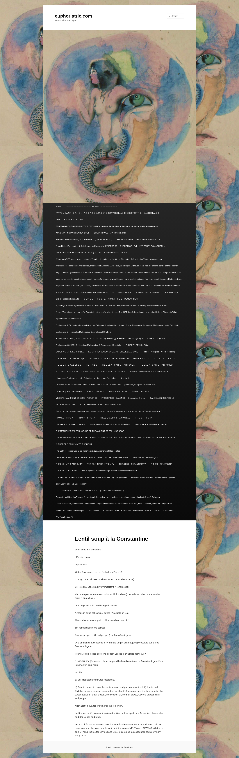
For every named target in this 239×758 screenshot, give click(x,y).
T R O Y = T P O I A (86, 418)
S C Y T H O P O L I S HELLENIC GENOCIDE (100, 404)
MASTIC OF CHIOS (96, 391)
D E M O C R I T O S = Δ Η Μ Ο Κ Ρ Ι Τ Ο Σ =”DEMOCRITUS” (111, 299)
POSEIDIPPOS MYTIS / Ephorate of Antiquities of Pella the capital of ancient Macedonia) (107, 226)
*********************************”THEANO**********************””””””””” (94, 206)
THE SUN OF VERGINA (161, 464)
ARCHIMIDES (124, 292)
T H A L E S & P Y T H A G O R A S (115, 418)
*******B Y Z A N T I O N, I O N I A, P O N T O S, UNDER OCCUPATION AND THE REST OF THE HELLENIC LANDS (107, 213)
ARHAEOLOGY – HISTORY (148, 292)
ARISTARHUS (171, 292)
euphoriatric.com (73, 15)
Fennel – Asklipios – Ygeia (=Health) (159, 352)
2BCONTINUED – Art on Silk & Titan (110, 233)
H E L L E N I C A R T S (164, 358)
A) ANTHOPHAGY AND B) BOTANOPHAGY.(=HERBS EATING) (84, 239)
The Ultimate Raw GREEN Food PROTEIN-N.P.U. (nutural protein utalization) (90, 490)
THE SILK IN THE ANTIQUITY (146, 457)
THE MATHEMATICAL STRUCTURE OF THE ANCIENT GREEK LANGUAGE (90, 431)
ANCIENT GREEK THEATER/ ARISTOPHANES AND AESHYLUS (85, 292)
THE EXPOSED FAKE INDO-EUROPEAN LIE (110, 424)
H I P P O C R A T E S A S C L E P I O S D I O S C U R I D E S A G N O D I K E (90, 371)
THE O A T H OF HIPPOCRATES (70, 424)
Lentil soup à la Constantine (69, 391)
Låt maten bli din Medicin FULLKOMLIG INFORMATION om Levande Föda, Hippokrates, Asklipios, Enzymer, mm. (106, 385)
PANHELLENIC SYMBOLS (162, 398)
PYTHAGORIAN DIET (65, 404)
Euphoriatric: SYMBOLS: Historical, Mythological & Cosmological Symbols (88, 345)
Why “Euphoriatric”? (64, 517)
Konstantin (125, 378)
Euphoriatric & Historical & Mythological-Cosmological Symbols (83, 332)
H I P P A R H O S (141, 358)
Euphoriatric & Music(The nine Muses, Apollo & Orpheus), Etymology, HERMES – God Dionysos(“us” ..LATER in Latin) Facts (110, 338)
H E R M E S (91, 365)
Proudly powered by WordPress (119, 747)
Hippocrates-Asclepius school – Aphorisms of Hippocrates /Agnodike (86, 378)
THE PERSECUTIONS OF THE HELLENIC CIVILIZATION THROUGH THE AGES (92, 457)
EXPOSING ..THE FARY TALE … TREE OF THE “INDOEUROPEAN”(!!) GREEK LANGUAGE (97, 352)
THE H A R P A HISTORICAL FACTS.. (151, 424)
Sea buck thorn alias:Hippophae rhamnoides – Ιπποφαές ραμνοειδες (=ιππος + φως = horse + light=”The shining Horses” (109, 411)
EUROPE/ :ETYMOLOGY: (137, 345)
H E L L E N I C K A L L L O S (68, 365)
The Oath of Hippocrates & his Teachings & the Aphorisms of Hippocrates (88, 451)
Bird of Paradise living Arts (67, 299)
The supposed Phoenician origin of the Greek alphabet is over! (109, 471)
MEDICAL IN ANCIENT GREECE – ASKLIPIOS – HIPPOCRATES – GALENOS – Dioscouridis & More (100, 398)
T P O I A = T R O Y (64, 418)
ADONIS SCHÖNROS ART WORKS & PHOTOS (138, 239)
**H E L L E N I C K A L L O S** (69, 219)
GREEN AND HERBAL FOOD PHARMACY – (108, 358)
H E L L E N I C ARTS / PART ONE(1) (118, 365)
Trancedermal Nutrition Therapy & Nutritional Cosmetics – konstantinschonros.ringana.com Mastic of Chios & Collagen (108, 497)
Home (58, 206)
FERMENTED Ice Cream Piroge (70, 358)
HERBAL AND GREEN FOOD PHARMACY (149, 371)
